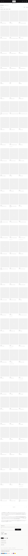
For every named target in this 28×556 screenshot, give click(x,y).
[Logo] (14, 1)
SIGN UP (18, 529)
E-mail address (3, 529)
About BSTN (14, 544)
